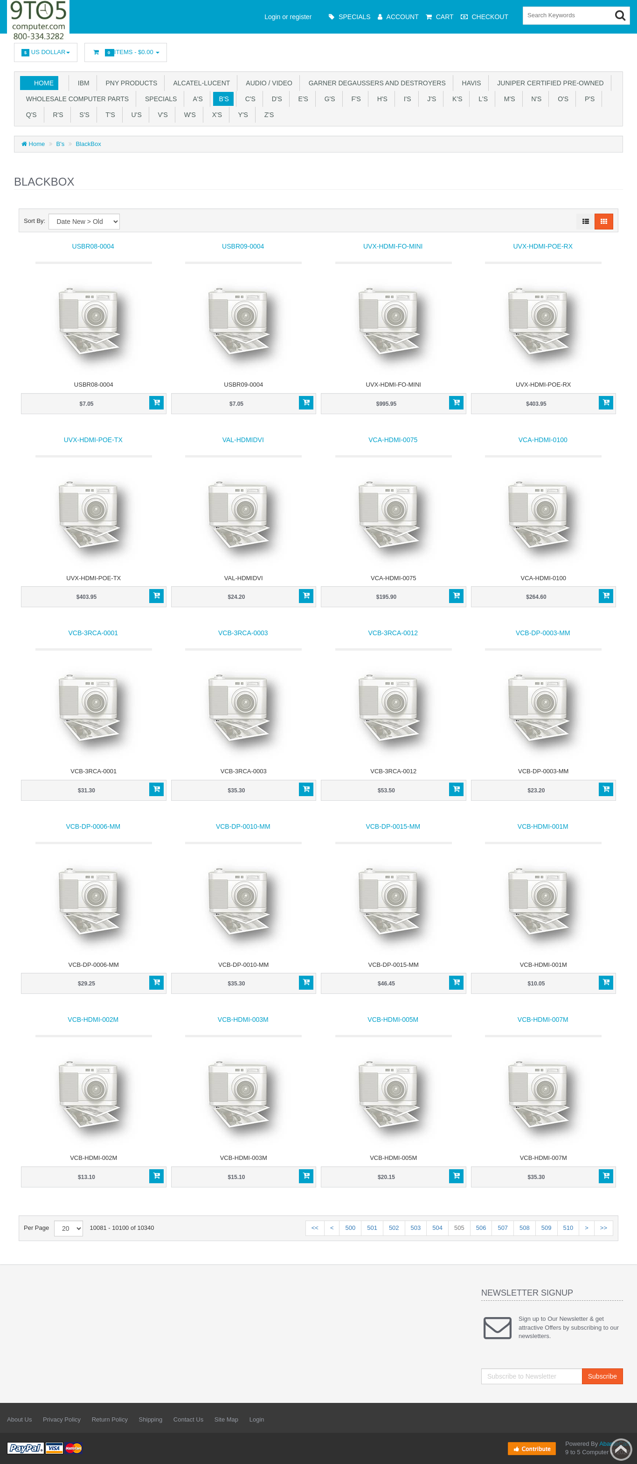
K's (455, 99)
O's (561, 99)
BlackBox (88, 143)
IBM (82, 83)
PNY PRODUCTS (130, 83)
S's (83, 114)
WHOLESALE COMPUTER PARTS (75, 99)
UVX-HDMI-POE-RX (543, 246)
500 (350, 1227)
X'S (215, 114)
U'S (135, 114)
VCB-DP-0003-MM (543, 633)
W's (188, 114)
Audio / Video (267, 83)
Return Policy (110, 1419)
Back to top (621, 1449)
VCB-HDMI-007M (543, 1019)
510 (568, 1227)
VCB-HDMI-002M (93, 1019)
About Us (19, 1419)
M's (507, 99)
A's (195, 99)
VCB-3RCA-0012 (393, 633)
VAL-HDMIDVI (243, 440)
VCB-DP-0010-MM (243, 826)
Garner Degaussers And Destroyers (375, 83)
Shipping (151, 1419)
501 (372, 1227)
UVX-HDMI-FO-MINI (393, 246)
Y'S (241, 114)
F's (354, 99)
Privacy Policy (62, 1419)
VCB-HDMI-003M (243, 1019)
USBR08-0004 (93, 246)
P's (588, 99)
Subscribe (602, 1376)
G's (328, 99)
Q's (29, 114)
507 (503, 1227)
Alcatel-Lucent (200, 83)
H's (381, 99)
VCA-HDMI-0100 (543, 440)
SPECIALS (159, 99)
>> (603, 1227)
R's (56, 114)
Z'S (267, 114)
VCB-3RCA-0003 (243, 633)
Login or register (288, 17)
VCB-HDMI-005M (392, 1019)
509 (546, 1227)
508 (524, 1227)
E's (301, 99)
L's (481, 99)
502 (394, 1227)
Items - (125, 52)
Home (44, 83)
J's (430, 99)
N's (535, 99)
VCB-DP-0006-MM (93, 826)
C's (249, 99)
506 (481, 1227)
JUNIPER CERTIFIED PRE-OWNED (549, 83)
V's (161, 114)
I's (405, 99)
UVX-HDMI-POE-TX (93, 440)
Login (256, 1419)
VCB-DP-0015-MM (393, 826)
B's (222, 99)
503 (416, 1227)
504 (437, 1227)
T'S (108, 114)
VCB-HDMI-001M (543, 826)
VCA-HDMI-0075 (392, 440)
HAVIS (469, 83)
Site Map (226, 1419)
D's (275, 99)
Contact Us (188, 1419)
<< (315, 1227)
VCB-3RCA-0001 (93, 633)
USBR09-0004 (243, 246)
